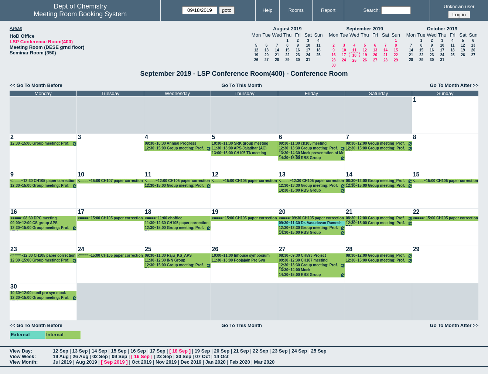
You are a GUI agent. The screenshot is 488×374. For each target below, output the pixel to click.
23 (298, 55)
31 (308, 60)
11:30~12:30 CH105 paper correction (177, 223)
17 (308, 50)
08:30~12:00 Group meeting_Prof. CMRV (379, 143)
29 (287, 60)
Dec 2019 (191, 362)
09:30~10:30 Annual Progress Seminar (170, 143)
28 (277, 60)
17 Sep (157, 351)
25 (318, 55)
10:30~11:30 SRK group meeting (240, 143)
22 (287, 55)
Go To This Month (241, 85)
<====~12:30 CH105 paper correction (42, 181)
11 (318, 45)
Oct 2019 (141, 362)
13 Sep (80, 351)
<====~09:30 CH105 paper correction (311, 218)
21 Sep (241, 351)
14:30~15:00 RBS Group (312, 158)
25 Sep (319, 351)
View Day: (21, 351)
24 (308, 55)
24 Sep (299, 351)
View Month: (24, 362)
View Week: (23, 356)
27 (267, 60)
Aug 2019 (86, 362)
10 (308, 45)
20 (267, 55)
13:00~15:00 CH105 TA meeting (239, 153)
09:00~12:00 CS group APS (34, 223)
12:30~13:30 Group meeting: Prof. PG (312, 148)
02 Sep (100, 356)
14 (277, 50)
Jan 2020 (215, 362)
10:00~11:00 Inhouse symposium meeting (240, 255)
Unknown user (459, 6)
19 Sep (202, 351)
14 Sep (99, 351)
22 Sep (260, 351)
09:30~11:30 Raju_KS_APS (168, 255)
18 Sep (180, 351)
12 (256, 50)
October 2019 (442, 28)
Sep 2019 (114, 362)
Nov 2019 (166, 362)
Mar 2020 (264, 362)
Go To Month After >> (454, 85)
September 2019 (364, 28)
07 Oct (202, 356)
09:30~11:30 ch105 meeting (303, 143)
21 (277, 55)
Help (268, 10)
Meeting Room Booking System (80, 14)
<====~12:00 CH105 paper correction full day (177, 181)
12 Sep (60, 351)
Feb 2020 (239, 362)
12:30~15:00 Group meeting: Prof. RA (178, 148)
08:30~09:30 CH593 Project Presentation (302, 255)
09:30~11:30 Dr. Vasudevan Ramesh (310, 223)
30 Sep (183, 356)
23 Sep (280, 351)
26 (256, 60)
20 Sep (221, 351)
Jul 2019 (62, 362)
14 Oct (221, 356)
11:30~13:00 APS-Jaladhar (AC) (239, 148)
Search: (371, 10)
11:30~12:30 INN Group (165, 260)
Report (328, 10)
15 (287, 50)
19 (256, 55)
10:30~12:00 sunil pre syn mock (38, 293)
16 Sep (138, 351)
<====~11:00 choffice (163, 218)
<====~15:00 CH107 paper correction (110, 181)
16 (298, 50)
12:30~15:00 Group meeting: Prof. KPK (43, 143)
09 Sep (119, 356)
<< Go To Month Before (36, 85)
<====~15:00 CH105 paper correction (244, 181)
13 (267, 50)
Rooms (296, 10)
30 (298, 60)
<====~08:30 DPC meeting (33, 218)
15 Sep (119, 351)
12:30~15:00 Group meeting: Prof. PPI (379, 148)
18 (318, 50)
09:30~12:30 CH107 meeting (303, 260)
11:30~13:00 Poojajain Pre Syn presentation (238, 260)
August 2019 (287, 28)
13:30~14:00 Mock (294, 270)
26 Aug (80, 356)
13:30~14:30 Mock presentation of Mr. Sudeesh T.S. (312, 153)
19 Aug (61, 356)
